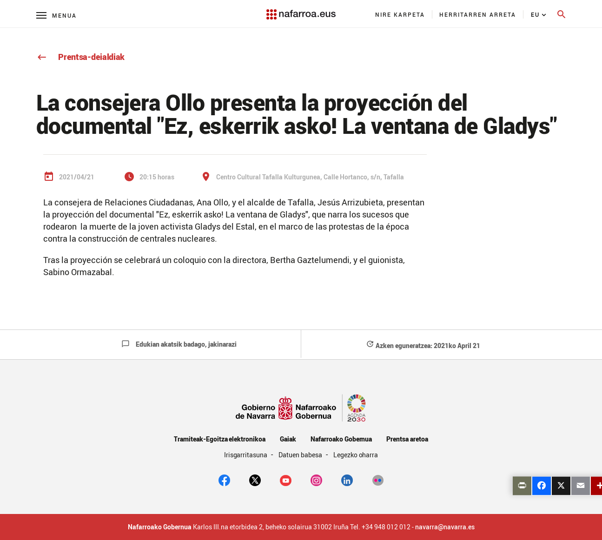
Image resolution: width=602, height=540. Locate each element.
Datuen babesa (301, 454)
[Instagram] (316, 479)
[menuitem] (400, 14)
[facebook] (224, 479)
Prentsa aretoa (407, 439)
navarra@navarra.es (445, 527)
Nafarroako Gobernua (341, 439)
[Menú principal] (56, 15)
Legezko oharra (355, 454)
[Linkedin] (347, 479)
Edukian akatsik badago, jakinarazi (179, 344)
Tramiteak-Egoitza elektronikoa (219, 439)
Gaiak (288, 439)
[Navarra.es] (300, 10)
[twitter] (255, 479)
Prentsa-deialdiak (80, 56)
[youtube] (285, 479)
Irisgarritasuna (246, 454)
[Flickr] (378, 479)
